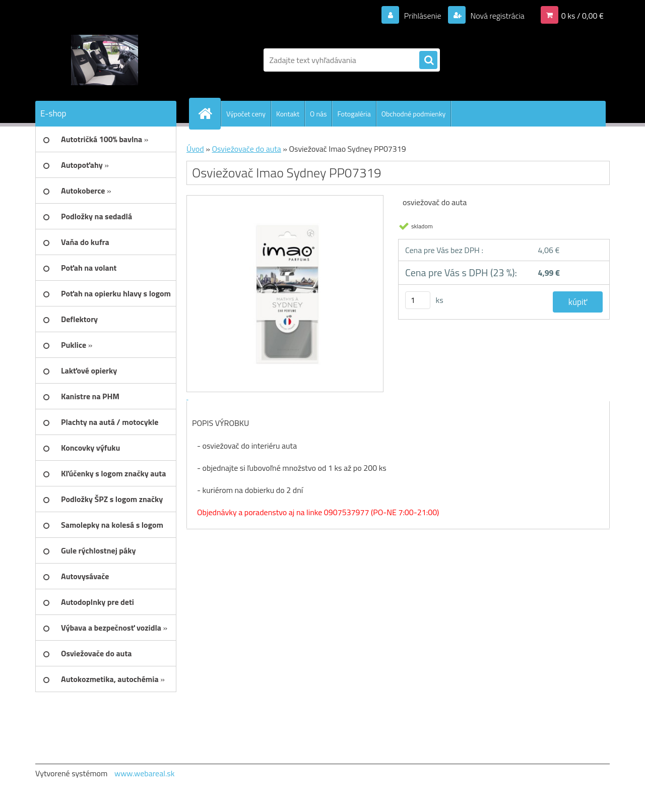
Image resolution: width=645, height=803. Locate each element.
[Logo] (104, 60)
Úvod (195, 149)
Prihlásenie (422, 16)
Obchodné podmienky (413, 113)
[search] (428, 60)
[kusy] (417, 300)
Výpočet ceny (246, 113)
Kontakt (287, 113)
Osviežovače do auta (246, 149)
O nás (318, 113)
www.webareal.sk (144, 773)
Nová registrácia (497, 16)
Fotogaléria (353, 113)
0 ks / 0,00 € (582, 16)
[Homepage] (209, 113)
